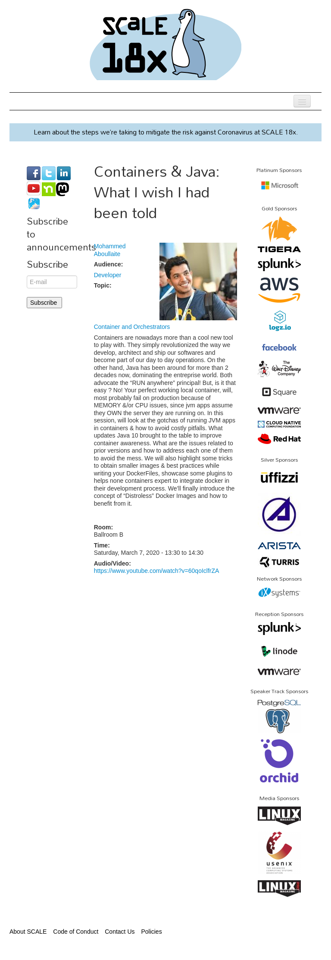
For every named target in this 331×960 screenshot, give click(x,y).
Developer (108, 275)
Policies (151, 931)
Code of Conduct (75, 931)
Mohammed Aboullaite (110, 250)
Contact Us (119, 931)
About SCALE (28, 931)
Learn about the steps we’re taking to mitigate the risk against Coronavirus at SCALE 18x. (166, 132)
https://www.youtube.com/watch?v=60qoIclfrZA (156, 570)
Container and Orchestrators (132, 326)
